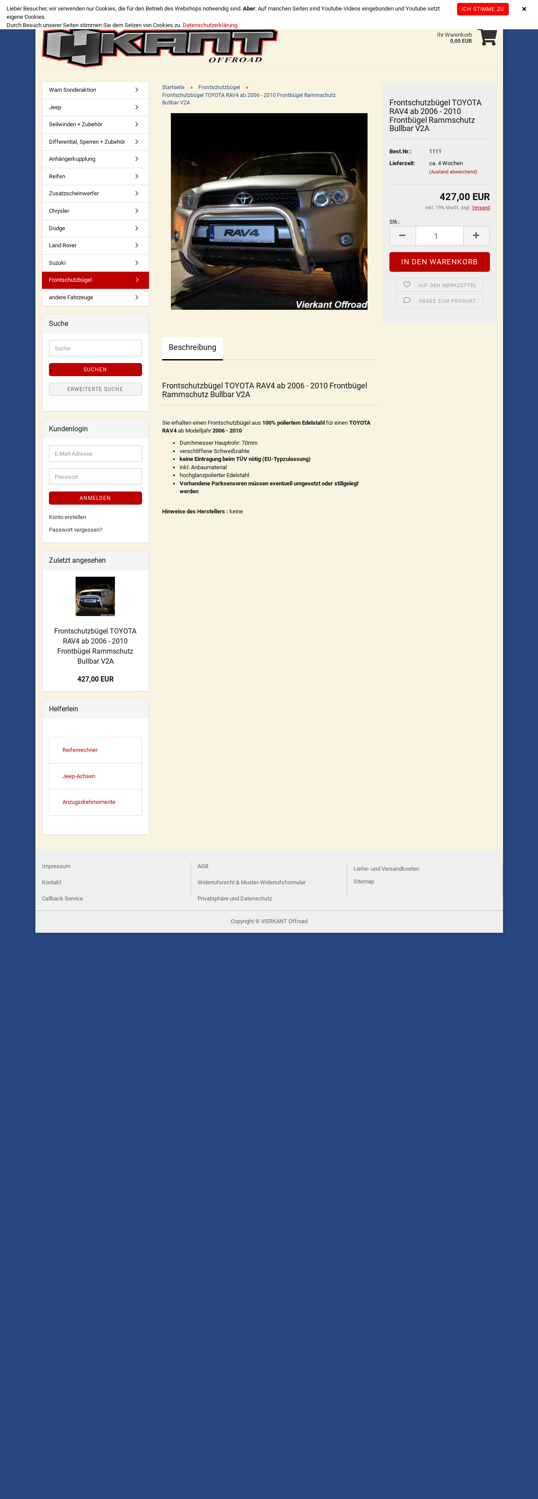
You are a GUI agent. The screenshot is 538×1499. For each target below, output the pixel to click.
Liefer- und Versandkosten (386, 870)
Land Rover (62, 247)
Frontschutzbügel (70, 281)
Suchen (95, 371)
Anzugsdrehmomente (88, 803)
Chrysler (59, 212)
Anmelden (95, 500)
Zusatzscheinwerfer (74, 195)
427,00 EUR (95, 681)
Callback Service (62, 900)
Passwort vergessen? (75, 531)
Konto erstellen (67, 519)
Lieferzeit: (402, 165)
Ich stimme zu (483, 9)
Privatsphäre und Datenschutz (235, 900)
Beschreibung (192, 348)
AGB (203, 868)
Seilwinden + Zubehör (75, 126)
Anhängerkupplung (72, 160)
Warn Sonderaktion (72, 91)
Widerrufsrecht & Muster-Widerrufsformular (251, 884)
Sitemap (364, 883)
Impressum (56, 868)
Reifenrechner (79, 751)
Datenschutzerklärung (210, 25)
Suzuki (57, 264)
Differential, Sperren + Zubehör (87, 143)
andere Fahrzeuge (71, 299)
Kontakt (51, 884)
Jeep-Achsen (78, 778)
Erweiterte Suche (95, 391)
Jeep (55, 109)
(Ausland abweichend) (453, 174)
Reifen (57, 178)
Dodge (57, 230)
